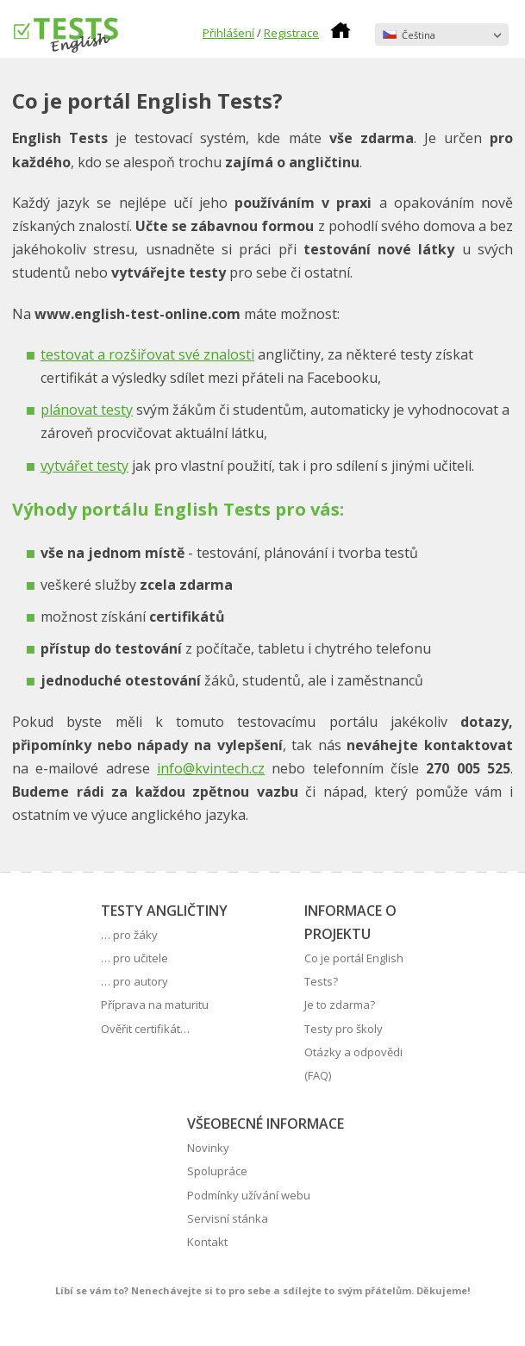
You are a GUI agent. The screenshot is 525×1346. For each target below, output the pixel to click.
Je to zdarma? (339, 1004)
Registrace (291, 33)
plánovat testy (87, 409)
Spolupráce (217, 1171)
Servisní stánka (227, 1218)
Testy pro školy (343, 1028)
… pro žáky (129, 934)
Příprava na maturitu (155, 1004)
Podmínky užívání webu (248, 1195)
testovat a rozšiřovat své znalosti (147, 354)
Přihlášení (228, 33)
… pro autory (134, 981)
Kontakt (207, 1241)
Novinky (208, 1147)
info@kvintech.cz (211, 768)
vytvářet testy (84, 465)
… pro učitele (134, 958)
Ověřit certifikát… (145, 1028)
